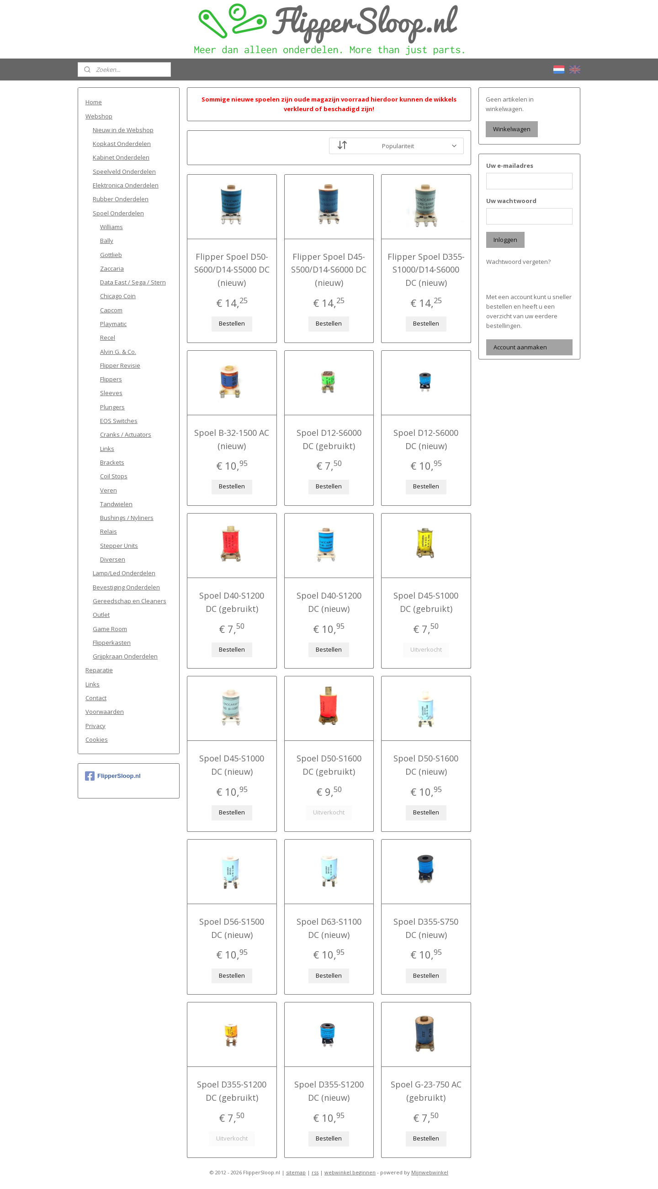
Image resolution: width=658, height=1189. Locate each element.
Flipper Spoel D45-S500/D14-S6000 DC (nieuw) (328, 270)
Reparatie (99, 670)
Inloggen (505, 240)
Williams (111, 227)
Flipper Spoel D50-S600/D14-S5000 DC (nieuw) (232, 270)
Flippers (111, 379)
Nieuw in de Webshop (123, 130)
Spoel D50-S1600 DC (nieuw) (426, 765)
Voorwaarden (104, 711)
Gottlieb (111, 255)
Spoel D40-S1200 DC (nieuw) (329, 602)
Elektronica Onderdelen (126, 185)
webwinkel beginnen (350, 1172)
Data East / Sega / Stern (133, 282)
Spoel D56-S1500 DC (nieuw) (231, 928)
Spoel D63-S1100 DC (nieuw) (329, 928)
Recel (107, 337)
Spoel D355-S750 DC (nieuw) (426, 928)
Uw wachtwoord (511, 201)
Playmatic (113, 324)
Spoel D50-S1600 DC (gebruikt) (329, 765)
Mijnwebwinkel (429, 1172)
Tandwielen (116, 504)
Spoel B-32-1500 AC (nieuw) (231, 439)
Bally (106, 240)
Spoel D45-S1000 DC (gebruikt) (426, 602)
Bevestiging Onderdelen (126, 587)
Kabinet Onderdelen (121, 157)
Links (107, 449)
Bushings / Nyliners (127, 518)
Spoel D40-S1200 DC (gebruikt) (231, 602)
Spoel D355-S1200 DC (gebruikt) (231, 1091)
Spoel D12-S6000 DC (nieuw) (426, 439)
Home (93, 102)
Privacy (95, 726)
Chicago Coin (118, 296)
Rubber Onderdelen (121, 199)
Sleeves (111, 393)
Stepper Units (119, 545)
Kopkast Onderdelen (122, 143)
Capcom (111, 310)
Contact (95, 698)
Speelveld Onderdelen (124, 171)
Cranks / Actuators (125, 434)
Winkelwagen (512, 129)
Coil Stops (113, 476)
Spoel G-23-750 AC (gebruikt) (426, 1091)
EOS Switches (119, 421)
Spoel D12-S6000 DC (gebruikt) (329, 439)
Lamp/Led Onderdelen (124, 573)
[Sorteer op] (396, 146)
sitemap (296, 1172)
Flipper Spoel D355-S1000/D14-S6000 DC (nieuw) (426, 270)
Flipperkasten (112, 642)
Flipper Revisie (120, 365)
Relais (108, 531)
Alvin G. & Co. (118, 352)
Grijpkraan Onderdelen (125, 656)
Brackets (112, 462)
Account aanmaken (520, 347)
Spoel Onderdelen (118, 213)
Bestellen (232, 323)
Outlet (101, 615)
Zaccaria (112, 268)
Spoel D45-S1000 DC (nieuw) (231, 765)
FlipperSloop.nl (113, 776)
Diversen (112, 559)
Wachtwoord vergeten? (518, 261)
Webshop (98, 116)
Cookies (96, 739)
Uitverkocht (426, 649)
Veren (108, 490)
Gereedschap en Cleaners (129, 601)
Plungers (112, 407)
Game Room (110, 629)
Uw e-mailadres (509, 165)
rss (315, 1172)
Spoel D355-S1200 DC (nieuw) (329, 1091)
